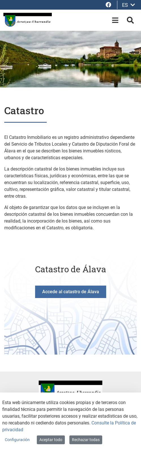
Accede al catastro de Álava (70, 291)
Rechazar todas (86, 439)
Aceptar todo (50, 439)
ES (128, 5)
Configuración (17, 439)
